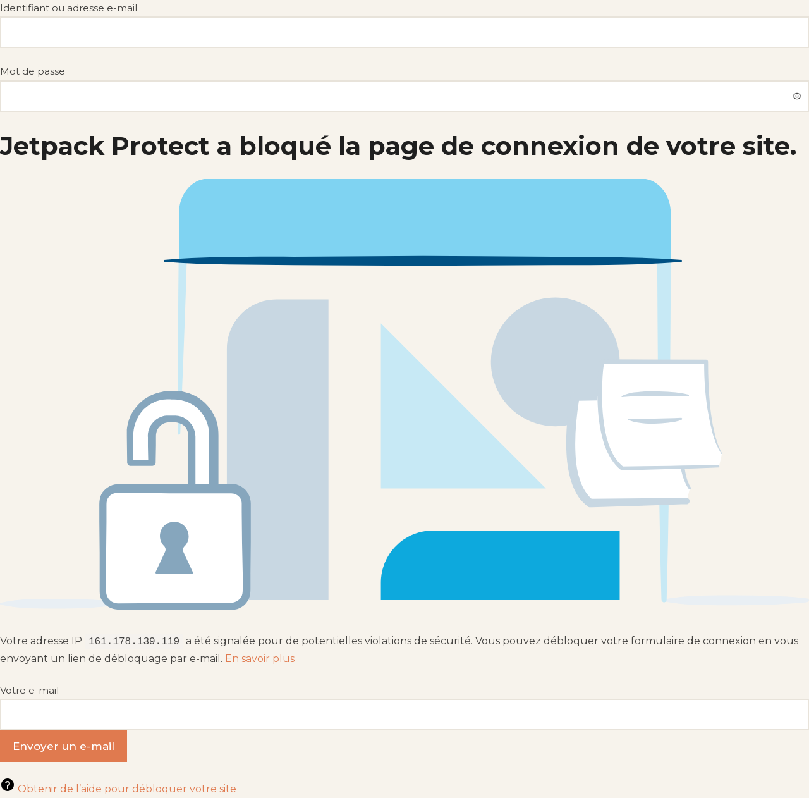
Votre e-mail (29, 690)
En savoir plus (260, 659)
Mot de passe (32, 71)
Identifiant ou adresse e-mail (68, 8)
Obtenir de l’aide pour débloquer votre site (118, 789)
